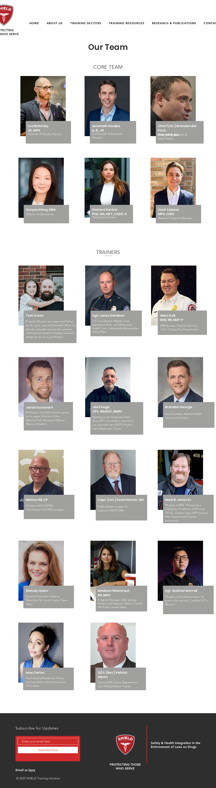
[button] (55, 23)
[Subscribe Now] (48, 750)
